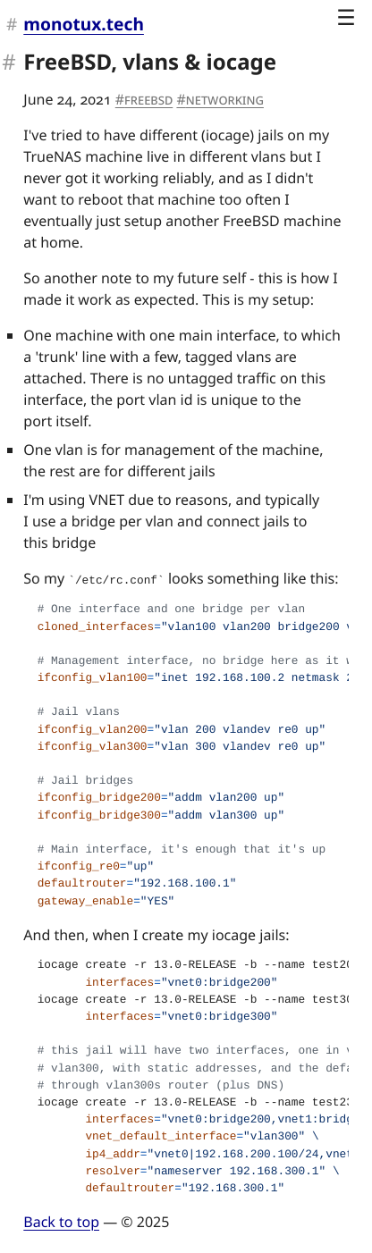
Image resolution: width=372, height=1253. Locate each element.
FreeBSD (148, 99)
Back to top (61, 1222)
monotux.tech (83, 24)
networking (225, 99)
